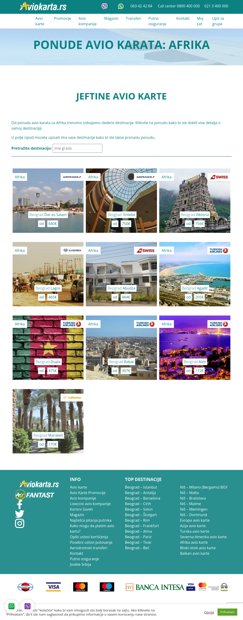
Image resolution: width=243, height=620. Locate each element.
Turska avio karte (194, 531)
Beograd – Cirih (138, 503)
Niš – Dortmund (193, 514)
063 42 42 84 (142, 6)
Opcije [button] (209, 612)
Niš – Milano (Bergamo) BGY (204, 487)
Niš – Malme (190, 503)
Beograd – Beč (137, 547)
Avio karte (39, 21)
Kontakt (183, 18)
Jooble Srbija (80, 564)
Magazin (111, 18)
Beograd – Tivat (138, 542)
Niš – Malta (189, 492)
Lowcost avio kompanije (90, 503)
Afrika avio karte (194, 542)
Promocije (62, 18)
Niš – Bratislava (193, 498)
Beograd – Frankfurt (142, 525)
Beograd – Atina (138, 531)
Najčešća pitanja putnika (91, 520)
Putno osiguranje (157, 21)
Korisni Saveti (81, 509)
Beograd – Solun (139, 509)
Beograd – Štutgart (141, 514)
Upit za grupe (218, 21)
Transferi (133, 18)
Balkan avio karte (194, 553)
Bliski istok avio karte (198, 547)
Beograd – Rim (137, 520)
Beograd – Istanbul (141, 487)
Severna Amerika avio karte (203, 536)
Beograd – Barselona (142, 498)
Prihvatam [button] (227, 612)
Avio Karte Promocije (88, 492)
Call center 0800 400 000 (179, 6)
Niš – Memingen (194, 509)
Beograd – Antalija (140, 492)
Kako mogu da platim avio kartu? (92, 528)
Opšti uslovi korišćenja (89, 536)
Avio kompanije (88, 21)
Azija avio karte (193, 525)
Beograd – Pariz (138, 536)
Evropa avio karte (195, 520)
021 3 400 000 (216, 6)
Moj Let (200, 21)
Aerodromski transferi (89, 547)
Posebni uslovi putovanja (91, 542)
